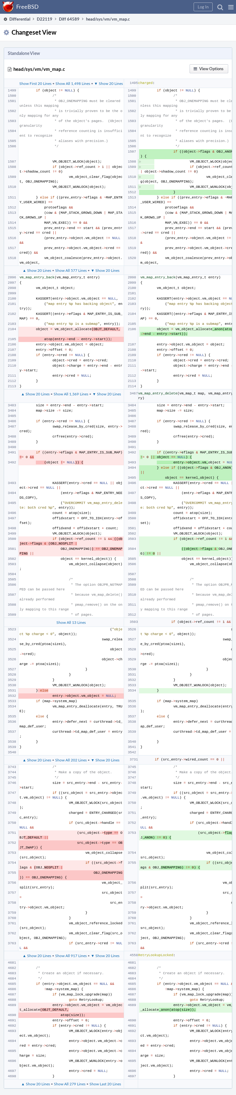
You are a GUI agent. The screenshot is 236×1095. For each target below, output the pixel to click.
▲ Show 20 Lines (36, 270)
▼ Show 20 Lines (108, 83)
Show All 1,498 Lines (72, 83)
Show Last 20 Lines (105, 1083)
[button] (231, 7)
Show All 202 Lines (71, 759)
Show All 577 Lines (71, 270)
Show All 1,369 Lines (71, 393)
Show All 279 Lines (69, 1083)
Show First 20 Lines (35, 83)
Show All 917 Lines (71, 955)
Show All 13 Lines (71, 622)
